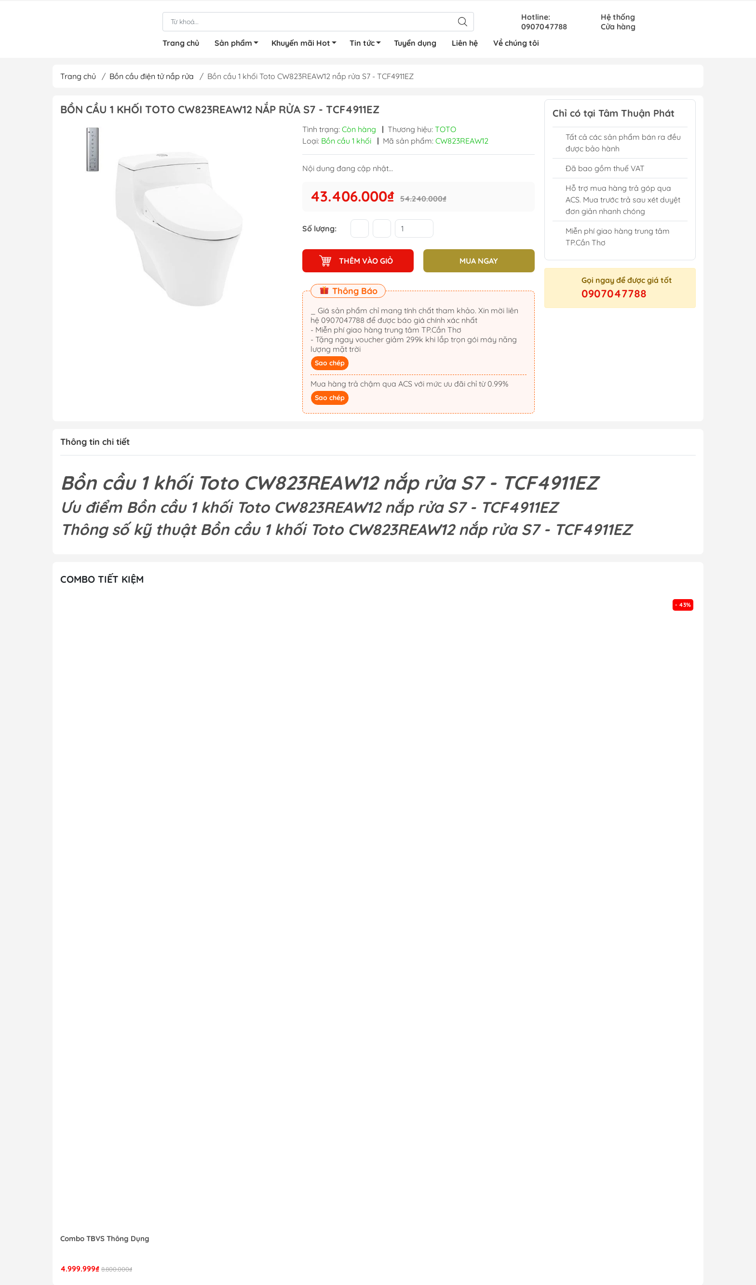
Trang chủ (180, 42)
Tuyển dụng (415, 42)
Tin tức (368, 43)
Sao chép (330, 363)
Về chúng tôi (516, 42)
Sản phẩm (239, 43)
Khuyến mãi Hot (306, 43)
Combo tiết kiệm (102, 579)
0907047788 (614, 293)
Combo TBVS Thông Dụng (104, 1238)
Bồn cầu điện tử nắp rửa (151, 76)
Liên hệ (465, 42)
